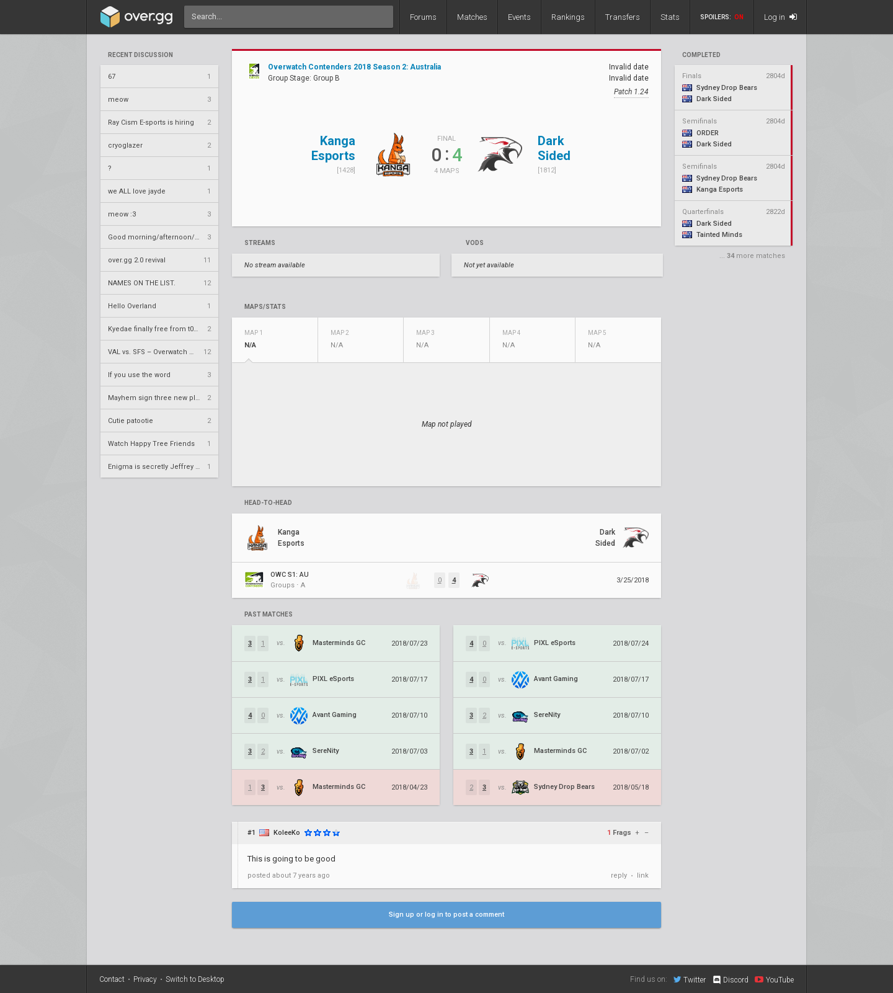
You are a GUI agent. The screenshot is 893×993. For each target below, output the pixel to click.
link (643, 875)
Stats (670, 17)
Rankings (568, 17)
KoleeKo (286, 833)
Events (519, 17)
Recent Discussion (140, 55)
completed (701, 55)
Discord (730, 980)
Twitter (689, 979)
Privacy (145, 979)
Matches (472, 17)
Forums (423, 17)
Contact (112, 979)
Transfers (622, 17)
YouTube (774, 979)
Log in (780, 17)
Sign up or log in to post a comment (446, 915)
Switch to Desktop (195, 979)
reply (619, 875)
